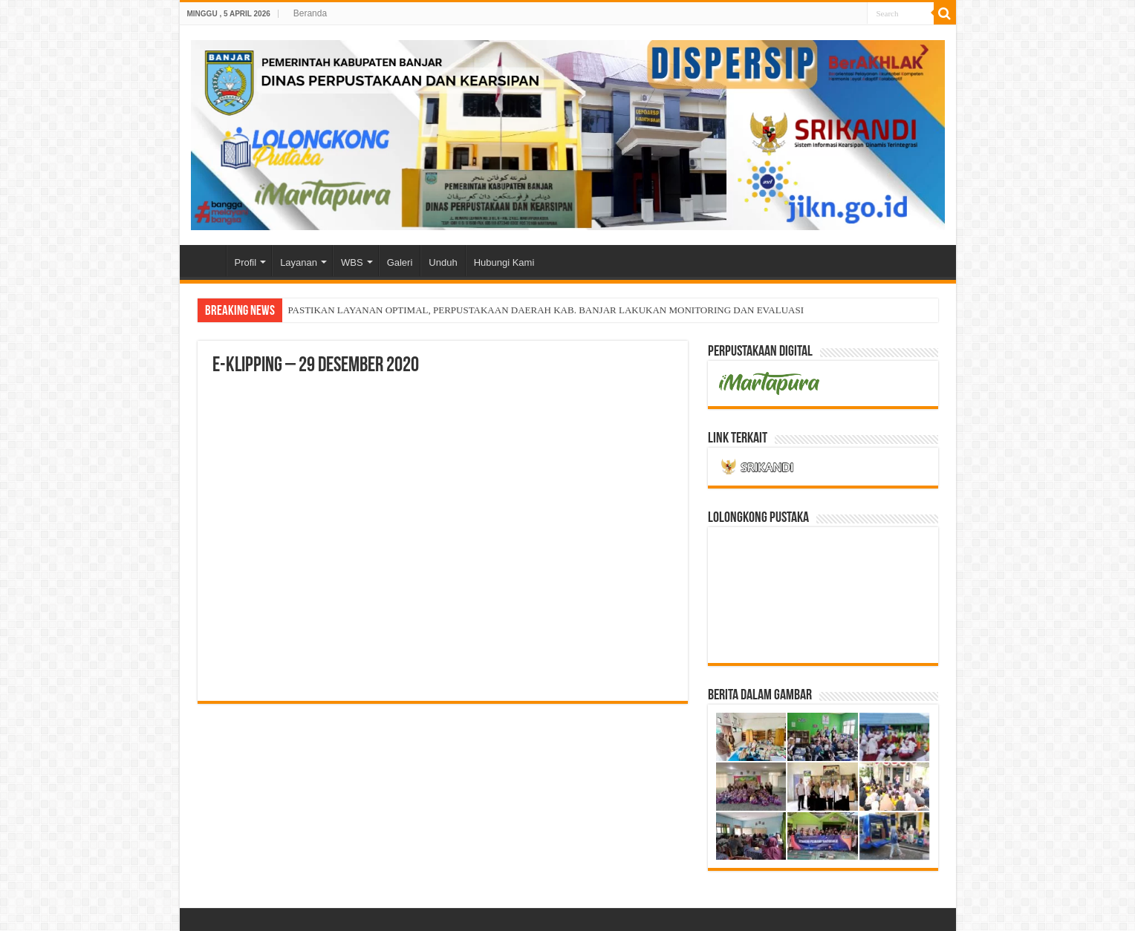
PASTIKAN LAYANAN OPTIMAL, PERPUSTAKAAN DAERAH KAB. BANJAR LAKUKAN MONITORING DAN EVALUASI (546, 310)
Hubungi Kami (504, 262)
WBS (352, 262)
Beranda (310, 13)
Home (206, 260)
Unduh (443, 262)
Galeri (400, 262)
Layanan (298, 262)
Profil (246, 262)
